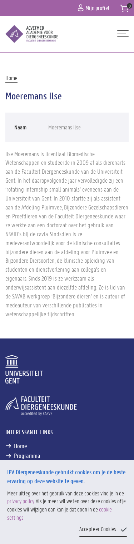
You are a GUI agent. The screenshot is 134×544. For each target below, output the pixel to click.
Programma (27, 455)
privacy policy (20, 501)
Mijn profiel (93, 7)
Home (11, 77)
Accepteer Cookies (97, 529)
